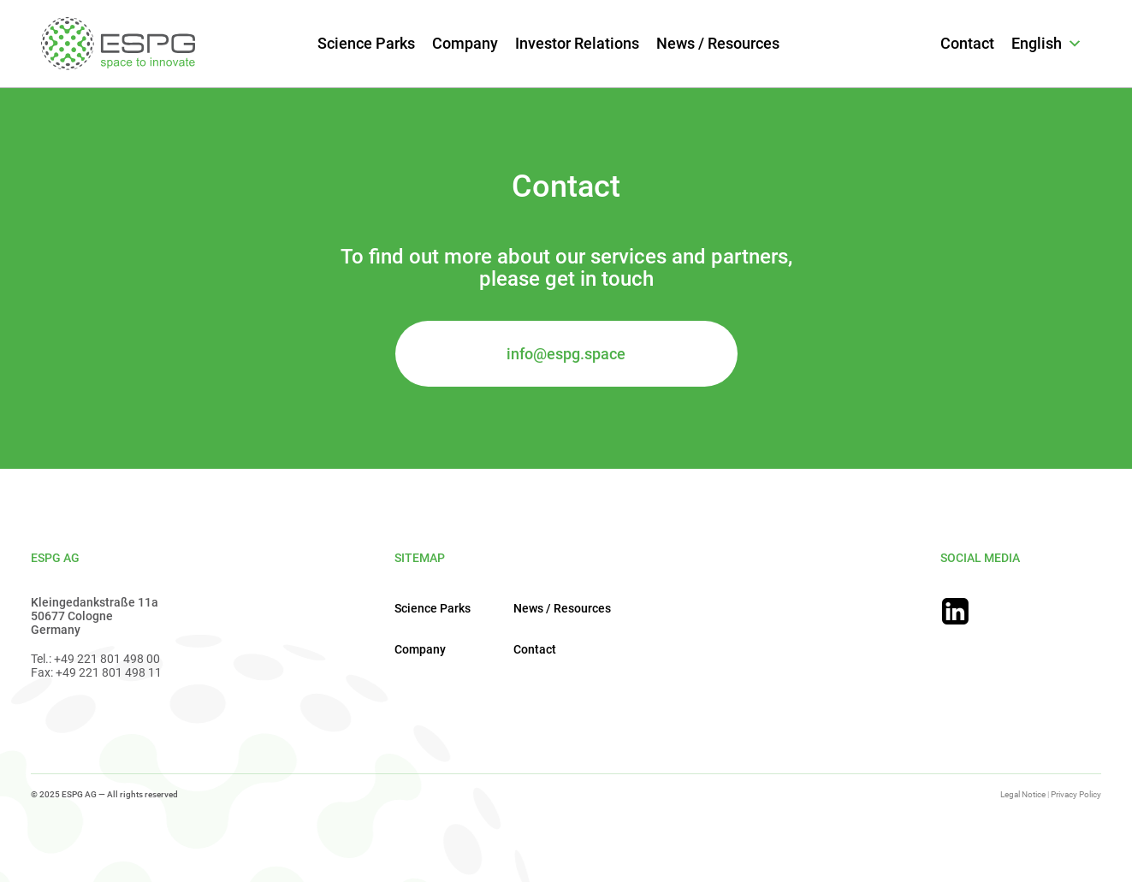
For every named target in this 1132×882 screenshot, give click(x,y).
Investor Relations (577, 43)
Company (465, 43)
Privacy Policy (1076, 794)
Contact (967, 43)
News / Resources (717, 43)
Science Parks (366, 43)
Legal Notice (1023, 794)
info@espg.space (566, 354)
